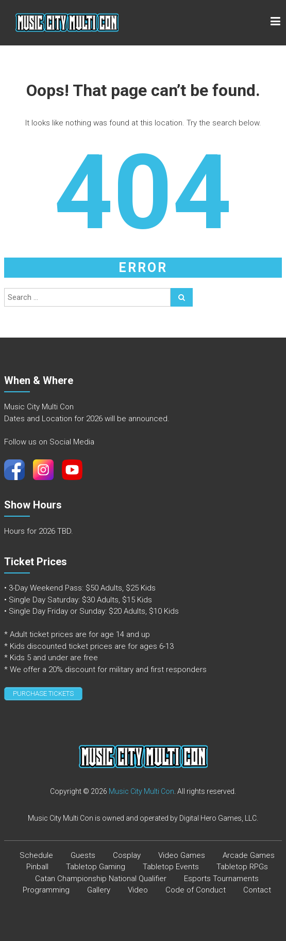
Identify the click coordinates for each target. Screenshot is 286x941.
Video (138, 890)
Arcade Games (249, 855)
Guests (83, 855)
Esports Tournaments (221, 878)
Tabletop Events (171, 866)
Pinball (37, 866)
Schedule (36, 855)
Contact (257, 890)
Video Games (181, 855)
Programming (46, 890)
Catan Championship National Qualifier (100, 878)
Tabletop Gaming (95, 866)
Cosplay (127, 855)
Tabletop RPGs (242, 866)
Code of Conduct (195, 890)
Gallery (98, 890)
